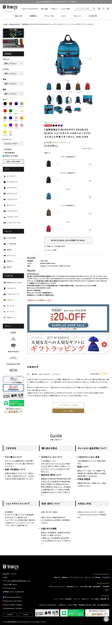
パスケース (10, 300)
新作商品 (7, 149)
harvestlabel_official (13, 605)
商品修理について (72, 586)
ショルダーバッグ (12, 217)
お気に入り (85, 599)
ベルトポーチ (11, 288)
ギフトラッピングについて (57, 586)
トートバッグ (11, 176)
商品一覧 (18, 16)
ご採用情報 (105, 586)
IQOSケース (11, 317)
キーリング (10, 306)
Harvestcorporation (13, 597)
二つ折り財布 (11, 244)
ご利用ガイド (54, 9)
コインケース (11, 255)
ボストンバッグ (12, 193)
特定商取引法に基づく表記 (87, 605)
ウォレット (87, 577)
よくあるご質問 (65, 9)
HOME (5, 24)
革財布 (9, 267)
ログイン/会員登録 (66, 599)
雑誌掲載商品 (9, 153)
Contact (26, 615)
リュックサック (12, 188)
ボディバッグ (11, 205)
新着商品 (33, 16)
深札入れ (10, 261)
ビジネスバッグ (12, 182)
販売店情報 (97, 586)
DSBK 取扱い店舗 (86, 586)
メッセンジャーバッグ (14, 223)
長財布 (9, 250)
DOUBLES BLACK (14, 24)
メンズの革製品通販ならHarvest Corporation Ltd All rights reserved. (24, 622)
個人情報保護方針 (103, 605)
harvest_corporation (13, 601)
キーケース (11, 312)
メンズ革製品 (96, 577)
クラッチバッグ (12, 211)
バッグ (81, 577)
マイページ (76, 599)
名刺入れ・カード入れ (14, 282)
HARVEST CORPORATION (30, 9)
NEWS (107, 590)
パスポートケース (13, 294)
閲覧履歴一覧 (104, 599)
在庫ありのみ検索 (10, 156)
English (9, 615)
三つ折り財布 (11, 238)
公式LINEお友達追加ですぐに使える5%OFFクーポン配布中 (56, 2)
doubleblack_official (13, 608)
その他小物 (105, 577)
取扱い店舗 (44, 9)
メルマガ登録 (94, 599)
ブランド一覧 (73, 577)
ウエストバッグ (12, 199)
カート (56, 599)
